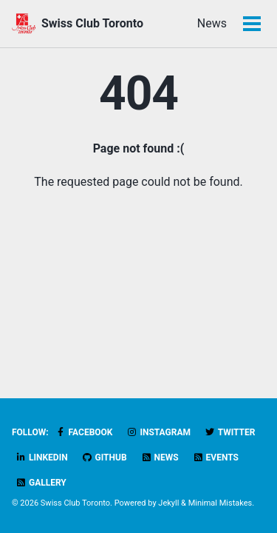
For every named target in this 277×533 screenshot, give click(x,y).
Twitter (230, 432)
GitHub (104, 457)
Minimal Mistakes (220, 503)
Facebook (84, 432)
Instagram (158, 432)
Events (216, 457)
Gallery (41, 482)
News (212, 23)
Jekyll (168, 503)
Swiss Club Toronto (92, 23)
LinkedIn (42, 457)
